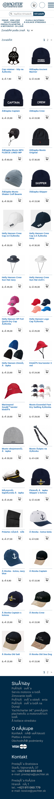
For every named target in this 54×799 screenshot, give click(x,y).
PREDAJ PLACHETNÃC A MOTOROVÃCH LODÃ (12, 24)
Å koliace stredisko (24, 720)
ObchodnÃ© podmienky (27, 740)
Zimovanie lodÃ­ (22, 695)
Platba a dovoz (21, 737)
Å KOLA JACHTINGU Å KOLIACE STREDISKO (35, 20)
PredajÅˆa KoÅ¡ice (23, 780)
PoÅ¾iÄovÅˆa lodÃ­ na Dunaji (27, 705)
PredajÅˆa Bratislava (25, 764)
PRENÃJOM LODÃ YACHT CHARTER (11, 20)
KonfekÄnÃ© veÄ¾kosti (28, 733)
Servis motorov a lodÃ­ (26, 692)
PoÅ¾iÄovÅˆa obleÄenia (29, 699)
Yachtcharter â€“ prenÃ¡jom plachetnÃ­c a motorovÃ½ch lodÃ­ (30, 714)
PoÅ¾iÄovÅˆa (22, 688)
